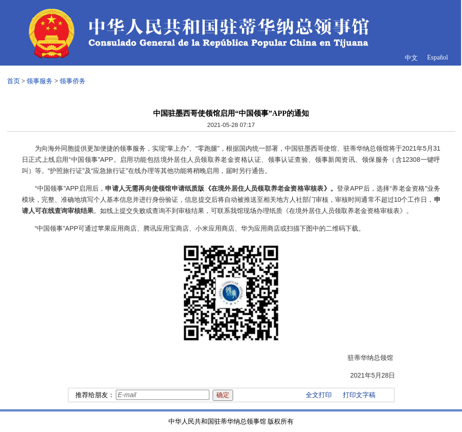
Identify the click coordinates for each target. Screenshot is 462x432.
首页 (13, 81)
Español (437, 57)
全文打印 (319, 395)
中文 (411, 57)
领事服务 (40, 81)
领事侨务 (73, 81)
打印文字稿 (359, 395)
